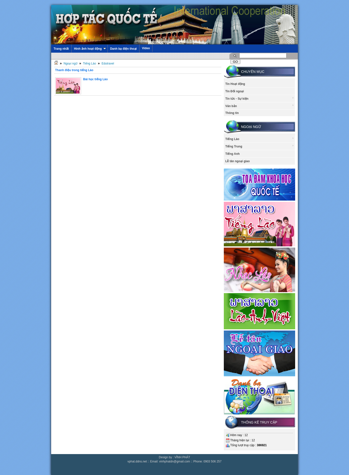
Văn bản (259, 106)
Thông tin (232, 113)
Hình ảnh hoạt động (90, 48)
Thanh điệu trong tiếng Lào (74, 70)
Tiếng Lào (89, 63)
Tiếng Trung (259, 146)
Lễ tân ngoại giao (237, 161)
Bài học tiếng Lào (95, 79)
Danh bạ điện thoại (123, 48)
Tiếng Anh (232, 154)
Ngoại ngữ (70, 63)
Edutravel (108, 63)
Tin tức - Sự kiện (259, 98)
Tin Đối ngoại (234, 91)
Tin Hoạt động (235, 84)
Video (146, 48)
